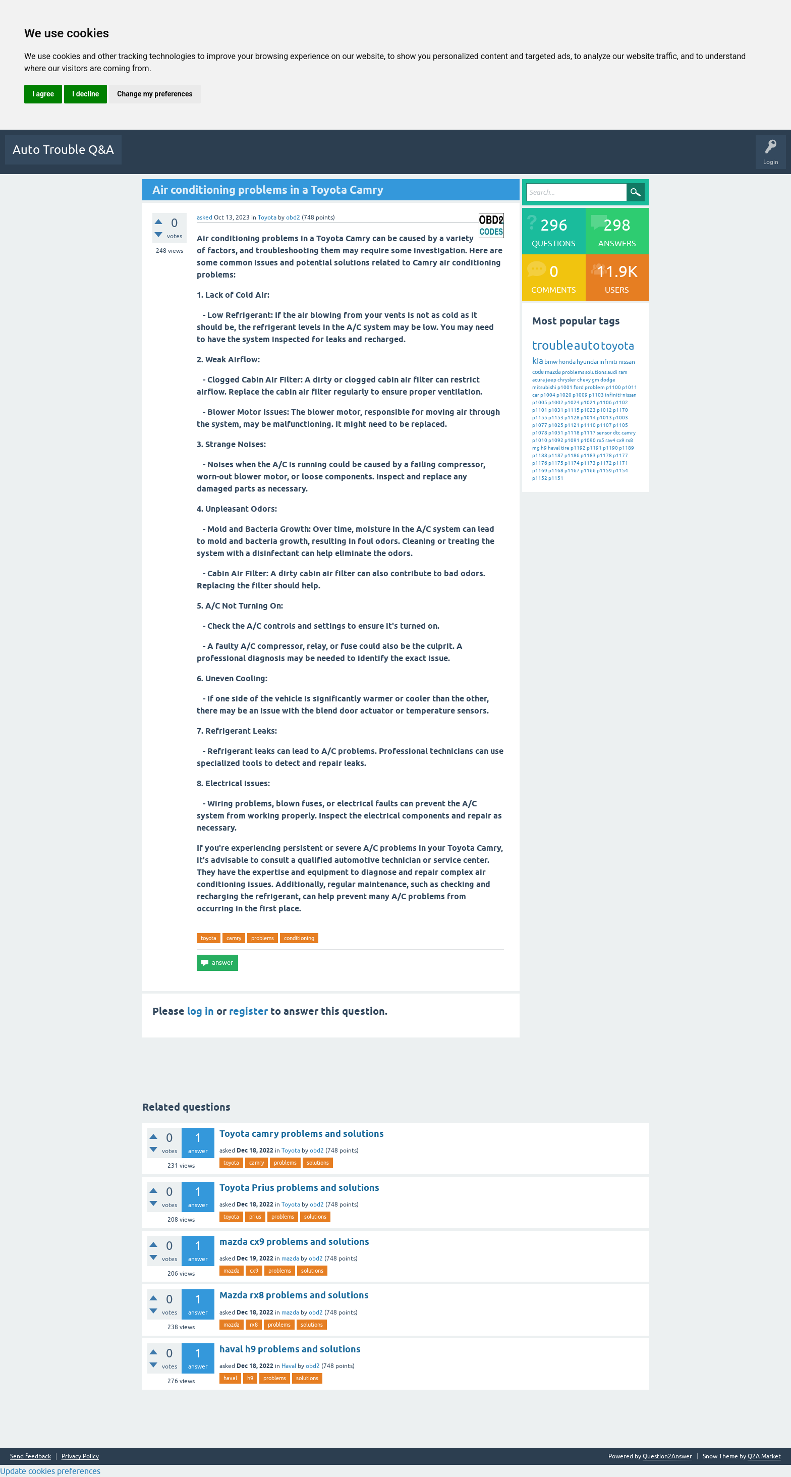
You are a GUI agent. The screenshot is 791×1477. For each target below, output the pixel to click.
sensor (604, 432)
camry (234, 938)
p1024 (572, 402)
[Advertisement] (331, 1064)
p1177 (620, 455)
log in (200, 1011)
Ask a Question (369, 157)
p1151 (555, 478)
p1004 (547, 395)
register (248, 1011)
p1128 (572, 417)
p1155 (539, 417)
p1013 (604, 417)
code (538, 372)
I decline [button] (85, 94)
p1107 (604, 425)
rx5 (600, 440)
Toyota (267, 217)
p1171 (620, 463)
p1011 (629, 387)
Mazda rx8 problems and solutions (294, 1295)
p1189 (626, 448)
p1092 (555, 440)
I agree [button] (43, 94)
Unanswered (217, 157)
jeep (551, 379)
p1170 (620, 410)
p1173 (588, 463)
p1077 (539, 425)
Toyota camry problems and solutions (301, 1133)
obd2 (317, 1150)
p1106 (604, 402)
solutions (595, 372)
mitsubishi (544, 387)
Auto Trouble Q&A (63, 149)
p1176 (539, 463)
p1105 (620, 425)
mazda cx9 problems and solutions (294, 1241)
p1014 (588, 417)
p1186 (572, 455)
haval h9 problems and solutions (290, 1349)
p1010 (539, 440)
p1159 (604, 470)
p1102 (620, 402)
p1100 (613, 387)
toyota (208, 938)
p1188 (539, 455)
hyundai (587, 361)
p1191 (594, 448)
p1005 (539, 402)
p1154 (620, 470)
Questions (143, 157)
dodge (607, 379)
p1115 (572, 410)
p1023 (588, 410)
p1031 (555, 410)
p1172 (604, 463)
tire (565, 448)
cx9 (620, 440)
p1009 (580, 395)
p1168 (555, 470)
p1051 (555, 432)
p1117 (588, 432)
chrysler (566, 379)
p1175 (555, 463)
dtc (616, 432)
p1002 (555, 402)
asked (204, 217)
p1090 (588, 440)
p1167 (572, 470)
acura (538, 379)
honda (567, 361)
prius (255, 1217)
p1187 (555, 455)
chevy (584, 379)
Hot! (178, 157)
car (535, 395)
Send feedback (30, 1456)
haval (554, 448)
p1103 (596, 395)
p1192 (578, 448)
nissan (626, 361)
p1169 (539, 470)
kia (537, 361)
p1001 (565, 387)
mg (536, 448)
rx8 (629, 440)
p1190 (610, 448)
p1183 (588, 455)
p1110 (588, 425)
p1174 (572, 463)
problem (595, 387)
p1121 (572, 425)
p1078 (539, 432)
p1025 (555, 425)
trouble (552, 345)
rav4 (610, 440)
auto (587, 345)
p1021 (588, 402)
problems (262, 938)
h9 (544, 448)
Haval (288, 1366)
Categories (291, 157)
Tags (255, 157)
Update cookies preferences (50, 1470)
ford (579, 387)
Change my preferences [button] (154, 94)
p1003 (620, 417)
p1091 (572, 440)
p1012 (604, 410)
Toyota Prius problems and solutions (299, 1187)
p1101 (539, 410)
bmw (550, 361)
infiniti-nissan (621, 395)
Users (327, 157)
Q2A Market (764, 1456)
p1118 (572, 432)
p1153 (555, 417)
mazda (553, 372)
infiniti (608, 361)
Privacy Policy (80, 1456)
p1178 (604, 455)
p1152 (539, 478)
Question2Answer (667, 1456)
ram (623, 372)
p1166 (588, 470)
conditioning (299, 938)
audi (612, 372)
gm (595, 379)
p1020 (564, 395)
